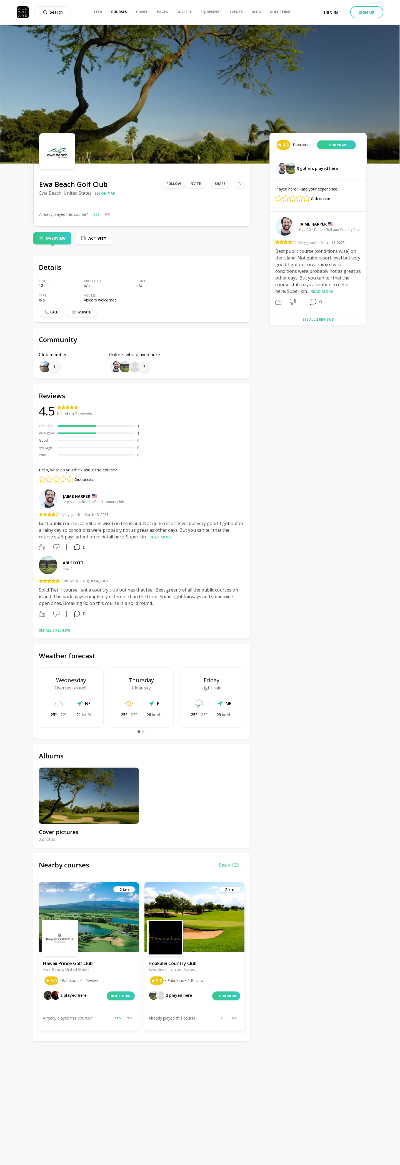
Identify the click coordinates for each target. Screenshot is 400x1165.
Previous (271, 263)
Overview (56, 238)
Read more (160, 537)
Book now (121, 996)
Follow (173, 183)
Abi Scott (73, 562)
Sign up (366, 12)
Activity (97, 238)
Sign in (330, 12)
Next (365, 263)
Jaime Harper (76, 496)
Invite (195, 183)
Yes (96, 214)
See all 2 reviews (54, 630)
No (108, 214)
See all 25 (231, 865)
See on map (104, 193)
